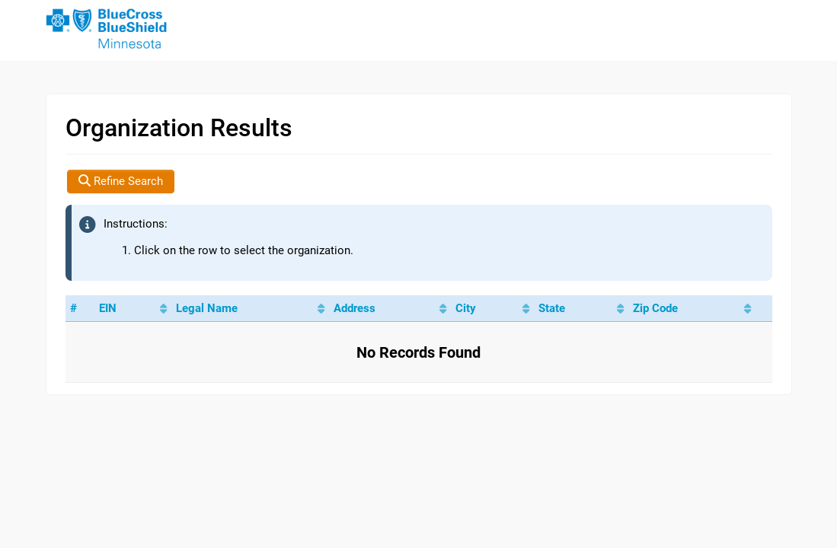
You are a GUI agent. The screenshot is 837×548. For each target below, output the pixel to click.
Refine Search (120, 181)
